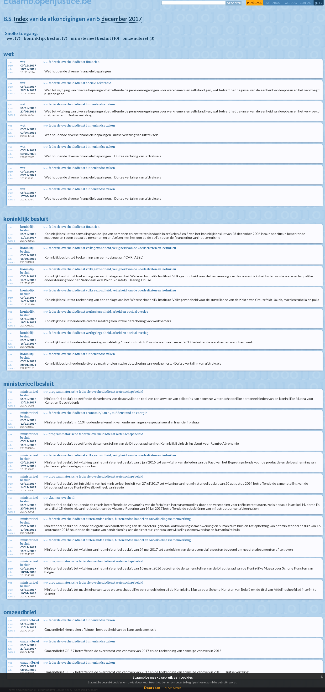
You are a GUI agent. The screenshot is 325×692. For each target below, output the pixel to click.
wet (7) (13, 38)
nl (316, 2)
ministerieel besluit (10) (95, 38)
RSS (267, 2)
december (114, 18)
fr (320, 2)
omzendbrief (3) (138, 38)
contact (306, 2)
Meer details (173, 688)
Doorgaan (152, 688)
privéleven (254, 2)
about (277, 2)
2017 (135, 18)
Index (21, 18)
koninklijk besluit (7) (45, 38)
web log (291, 2)
